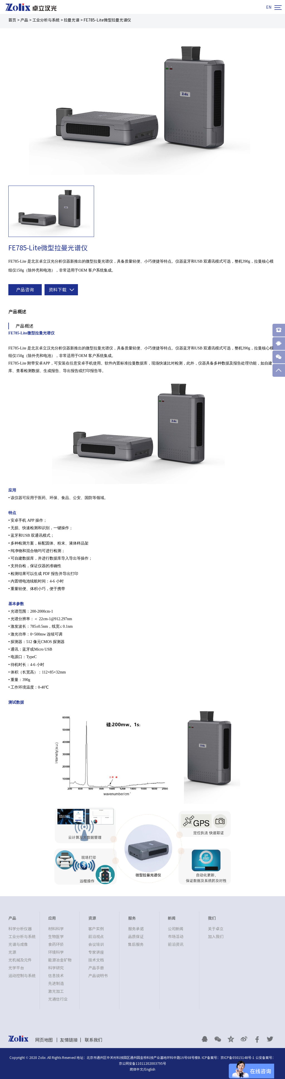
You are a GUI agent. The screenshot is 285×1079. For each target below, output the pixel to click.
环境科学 (56, 952)
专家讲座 (96, 952)
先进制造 (56, 984)
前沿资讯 (175, 944)
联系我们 (93, 1040)
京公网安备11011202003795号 (142, 1063)
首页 (12, 20)
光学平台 (16, 968)
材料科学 (56, 929)
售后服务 (136, 944)
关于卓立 (215, 929)
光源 (12, 952)
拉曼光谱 (71, 20)
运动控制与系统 (22, 976)
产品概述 (17, 312)
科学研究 (56, 968)
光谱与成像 (18, 944)
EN (268, 7)
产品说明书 (98, 976)
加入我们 (215, 937)
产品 (24, 20)
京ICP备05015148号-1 (237, 1057)
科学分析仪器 (20, 929)
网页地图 (44, 1040)
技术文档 (96, 960)
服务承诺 (136, 929)
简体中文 (136, 1069)
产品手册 (96, 968)
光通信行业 (58, 999)
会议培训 (96, 944)
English (149, 1069)
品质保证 (136, 937)
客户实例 (96, 929)
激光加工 (56, 991)
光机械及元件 (20, 960)
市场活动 (175, 937)
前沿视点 (96, 937)
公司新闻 (175, 929)
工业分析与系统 (46, 20)
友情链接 (69, 1040)
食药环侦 (56, 944)
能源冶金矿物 (60, 960)
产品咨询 (25, 289)
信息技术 (56, 976)
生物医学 (56, 937)
